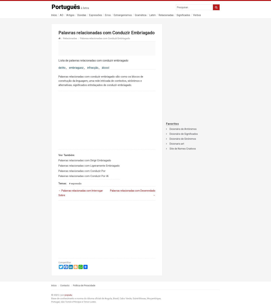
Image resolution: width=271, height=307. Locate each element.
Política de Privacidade (84, 285)
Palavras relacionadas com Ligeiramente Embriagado (89, 165)
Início (54, 15)
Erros (108, 15)
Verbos (197, 15)
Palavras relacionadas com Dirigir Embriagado (84, 160)
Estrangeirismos (123, 15)
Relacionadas (166, 15)
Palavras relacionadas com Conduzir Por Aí (83, 176)
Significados (183, 15)
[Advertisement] (106, 48)
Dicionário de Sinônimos (183, 138)
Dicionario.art (177, 143)
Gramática (140, 15)
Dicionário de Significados (184, 134)
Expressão (76, 183)
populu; (68, 295)
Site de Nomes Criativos (183, 148)
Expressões (95, 15)
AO (61, 15)
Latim (152, 15)
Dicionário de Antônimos (183, 129)
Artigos (70, 15)
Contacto (65, 285)
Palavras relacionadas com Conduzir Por (81, 171)
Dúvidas (81, 15)
